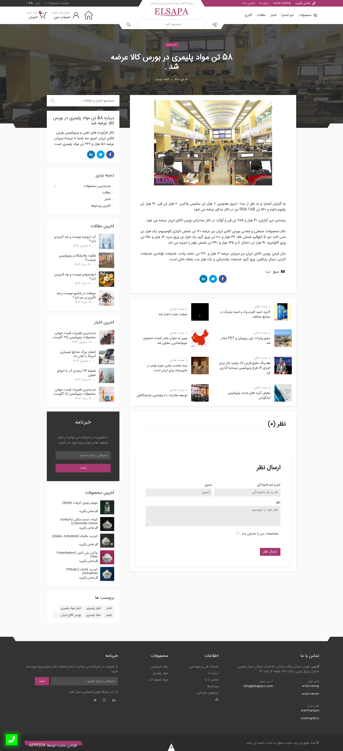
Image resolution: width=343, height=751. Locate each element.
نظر (278, 502)
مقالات (261, 15)
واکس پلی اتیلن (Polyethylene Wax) (77, 554)
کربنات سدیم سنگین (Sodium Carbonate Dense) (79, 521)
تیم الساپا (287, 15)
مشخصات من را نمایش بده (260, 533)
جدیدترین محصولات (97, 186)
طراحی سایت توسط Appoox (53, 745)
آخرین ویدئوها (101, 206)
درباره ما (264, 3)
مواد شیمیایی (159, 666)
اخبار (273, 15)
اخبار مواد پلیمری (71, 608)
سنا (267, 272)
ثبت (83, 468)
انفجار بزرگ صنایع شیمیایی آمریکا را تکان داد (78, 354)
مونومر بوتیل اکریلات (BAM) (80, 503)
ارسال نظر (270, 552)
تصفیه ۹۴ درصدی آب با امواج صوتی (76, 373)
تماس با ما (248, 3)
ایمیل (208, 485)
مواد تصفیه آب (158, 679)
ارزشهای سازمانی (208, 693)
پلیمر (109, 615)
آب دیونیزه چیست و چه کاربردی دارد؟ (75, 239)
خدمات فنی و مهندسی (204, 666)
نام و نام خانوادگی (268, 485)
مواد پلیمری (93, 615)
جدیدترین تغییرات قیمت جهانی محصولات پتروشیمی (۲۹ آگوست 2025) (74, 337)
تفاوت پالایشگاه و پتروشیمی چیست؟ (77, 258)
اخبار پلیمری (94, 608)
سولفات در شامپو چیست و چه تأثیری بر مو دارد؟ (76, 295)
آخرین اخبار (171, 44)
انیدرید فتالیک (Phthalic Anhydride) (82, 571)
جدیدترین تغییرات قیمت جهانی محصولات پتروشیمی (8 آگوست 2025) (75, 394)
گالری (248, 15)
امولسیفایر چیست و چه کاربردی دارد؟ (75, 276)
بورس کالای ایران (71, 615)
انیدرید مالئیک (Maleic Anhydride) (75, 536)
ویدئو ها (213, 686)
